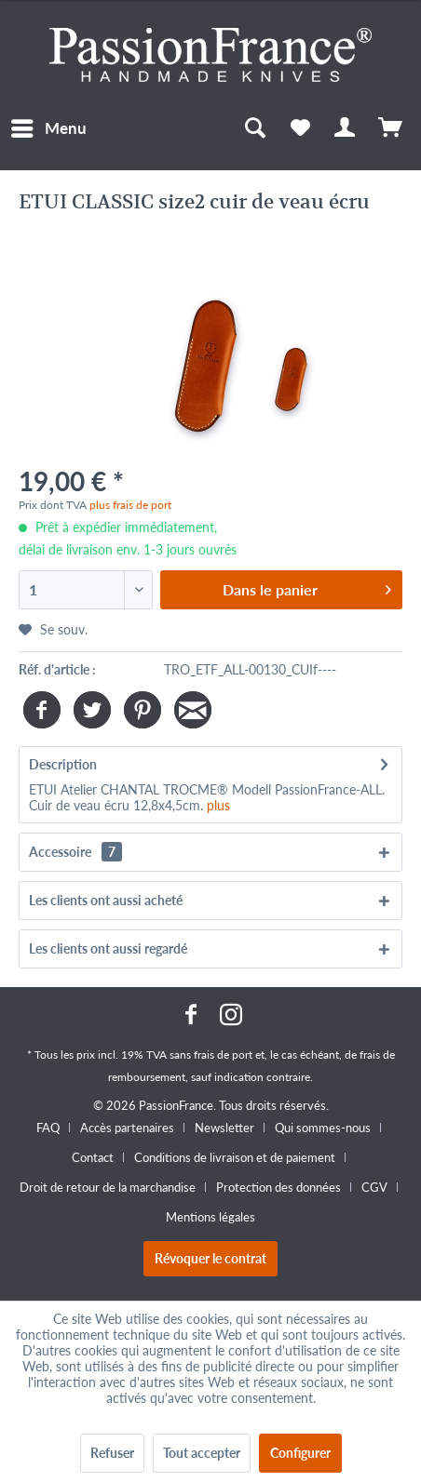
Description (63, 764)
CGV (374, 1187)
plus (218, 805)
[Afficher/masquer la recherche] (254, 128)
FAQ (48, 1127)
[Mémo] (300, 128)
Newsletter (224, 1127)
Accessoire (75, 852)
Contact (93, 1157)
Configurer (300, 1453)
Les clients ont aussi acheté (106, 900)
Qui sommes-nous (323, 1127)
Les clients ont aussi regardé (108, 948)
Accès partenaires (127, 1127)
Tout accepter (201, 1453)
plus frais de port (130, 505)
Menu (49, 125)
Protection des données (278, 1187)
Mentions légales (210, 1216)
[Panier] (391, 128)
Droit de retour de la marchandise (108, 1187)
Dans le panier (307, 586)
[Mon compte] (345, 128)
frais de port (223, 1054)
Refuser (112, 1453)
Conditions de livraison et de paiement (234, 1157)
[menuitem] (48, 128)
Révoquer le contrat (210, 1258)
